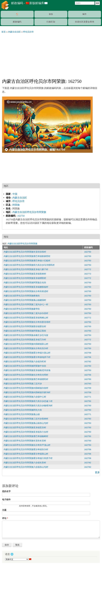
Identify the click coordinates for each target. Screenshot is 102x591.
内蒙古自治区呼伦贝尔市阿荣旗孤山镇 (22, 414)
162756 (87, 353)
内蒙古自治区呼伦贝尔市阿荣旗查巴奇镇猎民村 (26, 379)
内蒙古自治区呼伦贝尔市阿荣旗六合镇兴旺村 (25, 361)
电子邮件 (6, 499)
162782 (87, 361)
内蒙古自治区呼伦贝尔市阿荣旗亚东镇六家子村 (26, 269)
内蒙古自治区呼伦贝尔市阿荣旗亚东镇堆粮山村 (26, 318)
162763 (87, 383)
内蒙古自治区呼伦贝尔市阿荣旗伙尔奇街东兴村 (26, 348)
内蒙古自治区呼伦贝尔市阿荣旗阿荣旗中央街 (25, 366)
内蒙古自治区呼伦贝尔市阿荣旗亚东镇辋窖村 (25, 278)
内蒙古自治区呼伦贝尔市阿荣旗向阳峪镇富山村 (26, 344)
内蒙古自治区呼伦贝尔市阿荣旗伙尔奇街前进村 (26, 291)
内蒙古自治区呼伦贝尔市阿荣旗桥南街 (22, 296)
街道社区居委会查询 (84, 22)
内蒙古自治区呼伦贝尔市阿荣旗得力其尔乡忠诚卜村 (28, 401)
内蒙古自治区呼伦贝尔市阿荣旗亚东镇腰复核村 (26, 287)
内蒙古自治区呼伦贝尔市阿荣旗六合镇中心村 (25, 397)
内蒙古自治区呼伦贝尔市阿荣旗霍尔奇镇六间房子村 (28, 458)
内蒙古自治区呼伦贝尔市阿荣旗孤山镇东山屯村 (26, 423)
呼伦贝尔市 (18, 201)
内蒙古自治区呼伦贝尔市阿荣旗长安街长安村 (25, 441)
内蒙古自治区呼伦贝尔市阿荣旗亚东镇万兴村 (25, 339)
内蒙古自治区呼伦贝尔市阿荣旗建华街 (22, 309)
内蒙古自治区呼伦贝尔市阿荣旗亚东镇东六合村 (26, 432)
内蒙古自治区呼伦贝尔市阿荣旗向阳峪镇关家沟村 (27, 392)
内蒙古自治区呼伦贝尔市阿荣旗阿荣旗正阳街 (25, 331)
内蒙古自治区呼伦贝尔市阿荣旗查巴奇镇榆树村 (26, 436)
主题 (4, 510)
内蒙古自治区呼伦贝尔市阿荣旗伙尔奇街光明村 (26, 375)
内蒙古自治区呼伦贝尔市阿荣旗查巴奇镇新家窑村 (27, 256)
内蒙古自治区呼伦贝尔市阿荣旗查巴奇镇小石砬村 (27, 260)
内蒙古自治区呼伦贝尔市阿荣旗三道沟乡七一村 (26, 304)
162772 (87, 269)
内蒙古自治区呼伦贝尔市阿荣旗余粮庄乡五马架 (26, 335)
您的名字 (6, 491)
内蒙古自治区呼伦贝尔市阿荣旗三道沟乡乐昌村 (26, 313)
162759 (87, 388)
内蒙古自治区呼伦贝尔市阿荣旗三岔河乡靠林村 (26, 419)
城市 (84, 14)
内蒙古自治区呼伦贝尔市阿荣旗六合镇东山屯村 (26, 467)
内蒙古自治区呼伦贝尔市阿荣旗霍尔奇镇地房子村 (27, 357)
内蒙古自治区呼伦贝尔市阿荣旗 (29, 212)
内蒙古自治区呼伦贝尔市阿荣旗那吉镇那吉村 (25, 326)
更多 (97, 472)
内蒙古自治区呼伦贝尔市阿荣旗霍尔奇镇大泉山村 (27, 353)
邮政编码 (17, 22)
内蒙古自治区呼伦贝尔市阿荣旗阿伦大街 (23, 410)
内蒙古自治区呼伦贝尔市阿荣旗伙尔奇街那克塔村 (27, 322)
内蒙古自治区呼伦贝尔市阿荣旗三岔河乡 (23, 383)
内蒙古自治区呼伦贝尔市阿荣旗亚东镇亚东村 (25, 427)
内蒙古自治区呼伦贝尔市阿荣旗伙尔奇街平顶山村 (27, 445)
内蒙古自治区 (19, 197)
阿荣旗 (16, 205)
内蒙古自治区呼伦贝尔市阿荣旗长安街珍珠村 (25, 252)
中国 (14, 194)
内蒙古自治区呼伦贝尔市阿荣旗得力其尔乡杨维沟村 (28, 405)
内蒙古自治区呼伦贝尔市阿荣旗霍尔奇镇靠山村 (26, 454)
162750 (20, 215)
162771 (87, 397)
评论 (5, 518)
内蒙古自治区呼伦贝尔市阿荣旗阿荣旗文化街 (25, 282)
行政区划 (51, 22)
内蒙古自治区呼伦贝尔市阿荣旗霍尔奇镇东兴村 (26, 449)
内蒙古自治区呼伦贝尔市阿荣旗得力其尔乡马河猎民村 (29, 265)
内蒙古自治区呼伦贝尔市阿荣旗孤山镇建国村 (25, 300)
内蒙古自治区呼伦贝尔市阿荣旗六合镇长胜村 (25, 462)
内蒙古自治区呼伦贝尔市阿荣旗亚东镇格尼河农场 (27, 370)
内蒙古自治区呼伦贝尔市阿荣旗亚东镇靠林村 (25, 274)
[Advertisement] (51, 54)
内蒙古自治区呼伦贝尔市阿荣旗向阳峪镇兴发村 (26, 388)
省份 (51, 14)
